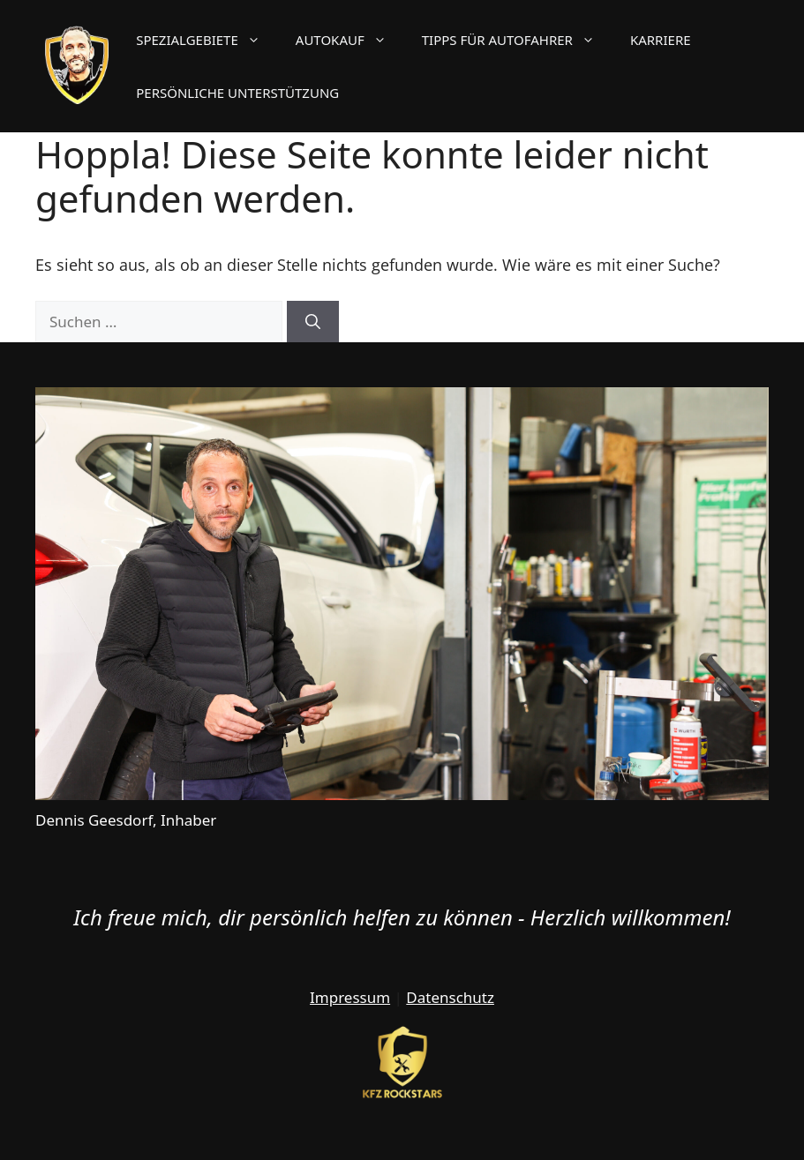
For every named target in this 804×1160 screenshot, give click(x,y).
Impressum (350, 997)
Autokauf (350, 39)
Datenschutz (450, 997)
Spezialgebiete (207, 39)
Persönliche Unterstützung (237, 92)
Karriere (660, 40)
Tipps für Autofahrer (517, 39)
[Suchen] (313, 322)
